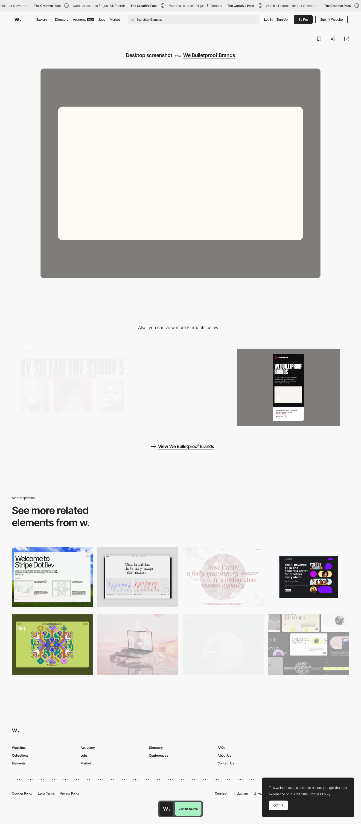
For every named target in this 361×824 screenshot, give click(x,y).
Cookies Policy (22, 793)
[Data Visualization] (137, 577)
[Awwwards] (17, 19)
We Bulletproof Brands (209, 55)
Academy (83, 19)
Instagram (241, 793)
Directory (61, 19)
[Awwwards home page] (166, 809)
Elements (19, 763)
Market (115, 19)
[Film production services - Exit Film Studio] (223, 644)
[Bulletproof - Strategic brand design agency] (180, 385)
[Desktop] (52, 577)
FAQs (221, 747)
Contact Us (226, 763)
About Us (224, 755)
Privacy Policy (69, 793)
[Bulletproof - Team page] (72, 385)
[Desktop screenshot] (223, 577)
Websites (19, 747)
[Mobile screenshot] (288, 387)
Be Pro (303, 19)
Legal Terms (46, 793)
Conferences (158, 755)
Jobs (101, 19)
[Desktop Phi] (52, 644)
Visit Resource (188, 809)
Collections (20, 755)
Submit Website (331, 19)
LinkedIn (259, 793)
